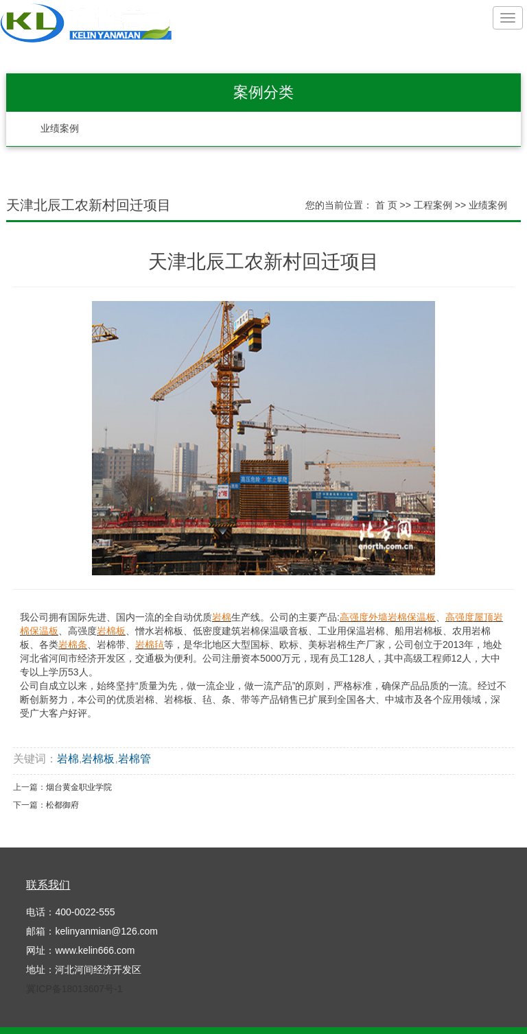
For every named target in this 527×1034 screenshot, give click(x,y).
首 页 (386, 205)
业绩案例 (59, 128)
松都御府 (62, 805)
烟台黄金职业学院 (79, 787)
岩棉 (68, 759)
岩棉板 (98, 759)
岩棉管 (134, 759)
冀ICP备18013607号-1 (74, 988)
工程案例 (433, 205)
